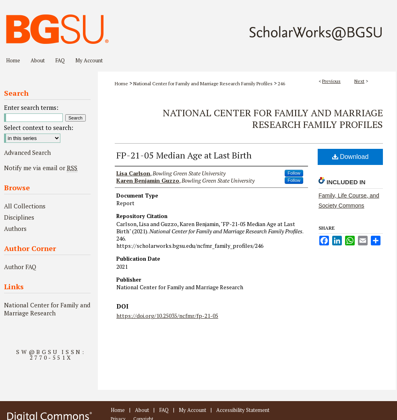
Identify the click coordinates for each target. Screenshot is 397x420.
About (142, 410)
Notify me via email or (40, 168)
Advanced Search (27, 152)
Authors (15, 228)
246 (281, 83)
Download (350, 156)
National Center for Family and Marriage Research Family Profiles (203, 83)
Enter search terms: (31, 107)
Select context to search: (38, 128)
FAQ (164, 410)
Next (359, 81)
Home (121, 83)
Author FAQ (20, 267)
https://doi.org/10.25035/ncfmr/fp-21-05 (167, 315)
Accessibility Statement (242, 410)
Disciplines (19, 217)
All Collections (24, 206)
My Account (192, 410)
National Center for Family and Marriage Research (47, 309)
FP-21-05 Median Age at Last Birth (184, 155)
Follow (293, 173)
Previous (331, 81)
